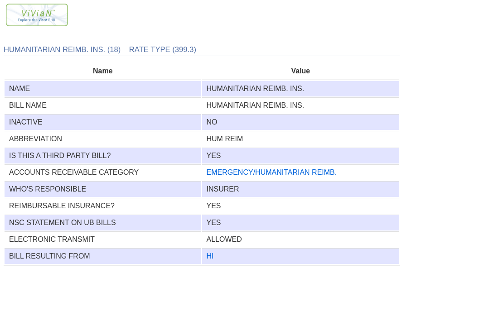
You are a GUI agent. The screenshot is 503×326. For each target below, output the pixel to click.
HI (210, 256)
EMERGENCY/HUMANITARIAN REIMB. (272, 172)
